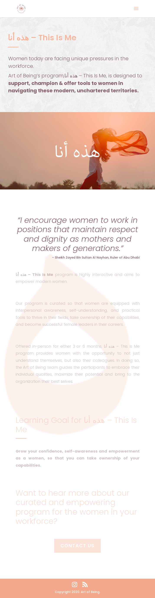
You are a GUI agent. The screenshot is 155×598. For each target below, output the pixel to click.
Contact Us (77, 546)
